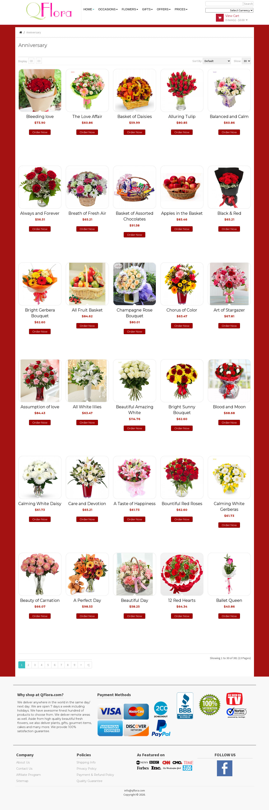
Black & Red (229, 216)
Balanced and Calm (229, 119)
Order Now (39, 132)
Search (248, 4)
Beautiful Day (134, 603)
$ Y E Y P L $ (229, 10)
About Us (23, 762)
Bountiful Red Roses (182, 506)
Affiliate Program (28, 775)
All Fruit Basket (87, 313)
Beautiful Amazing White (134, 412)
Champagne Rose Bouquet (135, 316)
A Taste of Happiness (135, 506)
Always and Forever (39, 216)
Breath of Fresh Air (87, 216)
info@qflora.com (134, 790)
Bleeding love (40, 119)
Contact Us (24, 768)
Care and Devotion (87, 506)
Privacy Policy (87, 768)
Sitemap (22, 781)
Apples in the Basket (182, 216)
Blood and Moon (229, 409)
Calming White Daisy (39, 506)
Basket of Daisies (134, 119)
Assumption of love (40, 409)
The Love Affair (87, 119)
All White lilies (87, 409)
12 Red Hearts (182, 603)
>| (88, 665)
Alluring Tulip (182, 119)
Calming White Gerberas (229, 509)
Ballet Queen (229, 603)
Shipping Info (86, 762)
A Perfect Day (87, 603)
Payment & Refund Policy (95, 775)
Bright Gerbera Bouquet (40, 316)
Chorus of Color (182, 313)
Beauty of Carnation (40, 603)
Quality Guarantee (89, 781)
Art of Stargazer (229, 313)
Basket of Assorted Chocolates (134, 219)
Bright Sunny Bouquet (181, 412)
